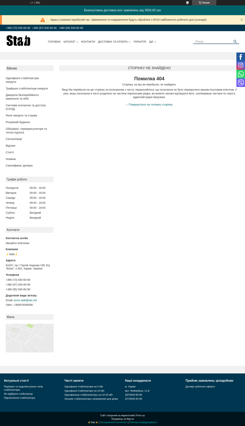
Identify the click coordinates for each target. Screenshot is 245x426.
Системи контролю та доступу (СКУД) (26, 107)
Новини (11, 159)
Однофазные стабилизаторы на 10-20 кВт (89, 394)
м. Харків (130, 386)
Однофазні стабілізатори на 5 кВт (84, 386)
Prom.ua (140, 415)
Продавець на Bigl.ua (122, 419)
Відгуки (10, 145)
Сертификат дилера (19, 165)
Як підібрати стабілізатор (18, 393)
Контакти (88, 41)
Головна (54, 41)
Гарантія (139, 41)
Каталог (69, 41)
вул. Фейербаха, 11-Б (137, 390)
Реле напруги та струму (21, 115)
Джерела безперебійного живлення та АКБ (22, 96)
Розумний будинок (18, 122)
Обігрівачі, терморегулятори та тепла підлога (26, 130)
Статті (10, 152)
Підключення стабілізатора (19, 397)
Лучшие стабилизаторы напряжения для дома (91, 398)
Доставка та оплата (113, 41)
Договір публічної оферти (200, 386)
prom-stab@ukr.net (25, 300)
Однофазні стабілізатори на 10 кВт (85, 390)
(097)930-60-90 (133, 394)
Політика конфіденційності (143, 422)
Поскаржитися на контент (113, 422)
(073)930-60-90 (133, 398)
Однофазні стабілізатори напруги (22, 79)
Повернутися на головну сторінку (151, 104)
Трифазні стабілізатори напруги (27, 88)
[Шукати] (235, 41)
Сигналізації (14, 138)
